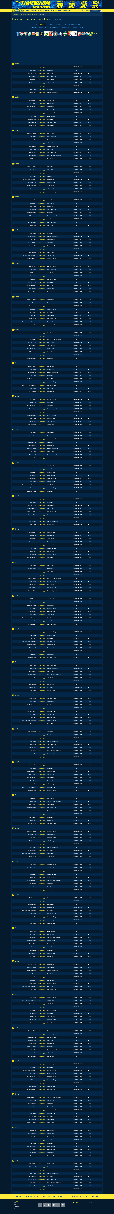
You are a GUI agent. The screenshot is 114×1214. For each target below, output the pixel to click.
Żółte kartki (33, 27)
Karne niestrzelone (54, 27)
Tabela (35, 24)
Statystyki (15, 14)
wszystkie (95, 33)
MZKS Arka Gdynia (43, 10)
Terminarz (42, 24)
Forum (27, 10)
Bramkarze (50, 24)
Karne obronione (66, 27)
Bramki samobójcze (78, 27)
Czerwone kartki (43, 27)
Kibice (34, 10)
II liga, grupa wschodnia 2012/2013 (28, 14)
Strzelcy (58, 24)
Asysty (64, 24)
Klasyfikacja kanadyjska (74, 24)
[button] (101, 11)
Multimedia (66, 10)
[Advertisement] (57, 50)
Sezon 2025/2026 (56, 10)
